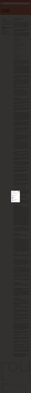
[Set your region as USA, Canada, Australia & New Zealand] (15, 200)
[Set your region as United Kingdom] (15, 196)
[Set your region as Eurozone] (15, 198)
